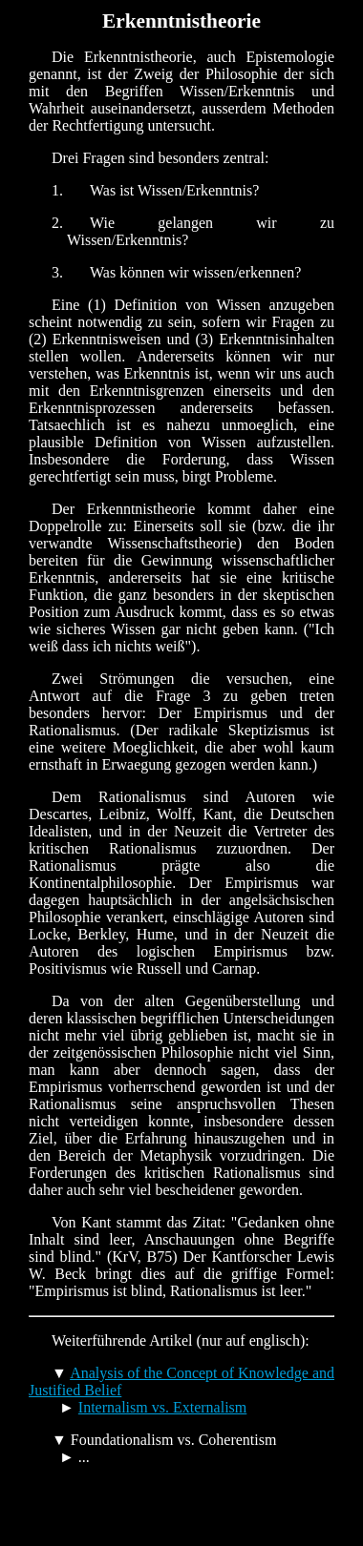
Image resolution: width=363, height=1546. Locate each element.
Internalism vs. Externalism (162, 1407)
